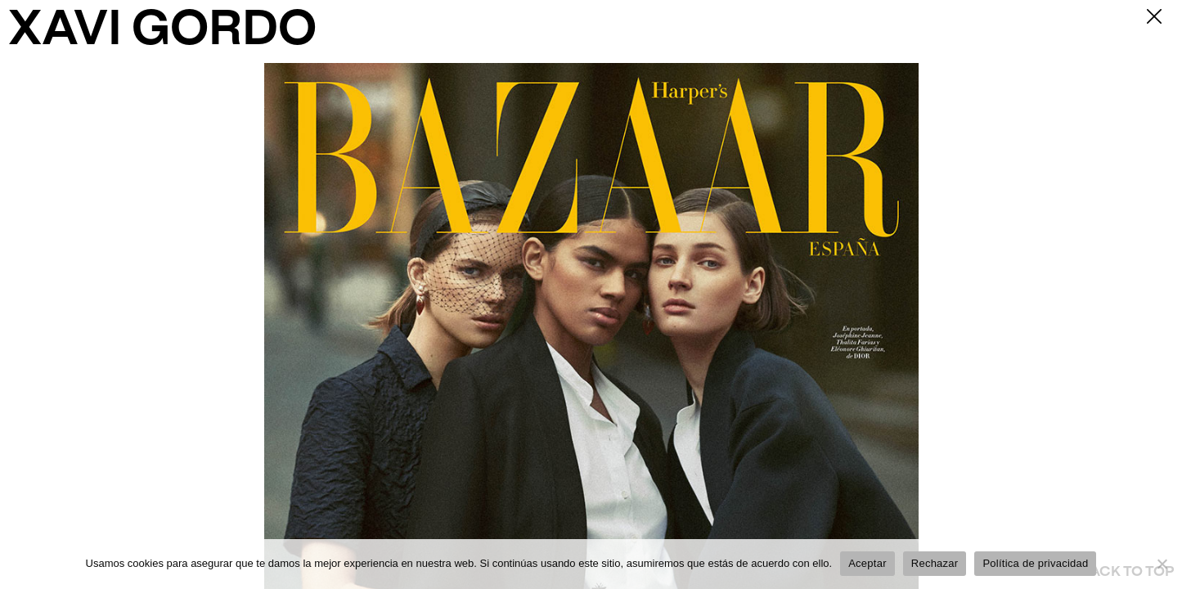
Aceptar (867, 563)
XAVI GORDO (162, 32)
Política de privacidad (1035, 563)
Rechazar (935, 563)
